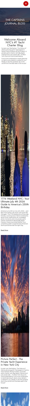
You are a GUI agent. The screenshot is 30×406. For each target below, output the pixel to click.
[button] (25, 3)
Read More (4, 230)
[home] (4, 3)
